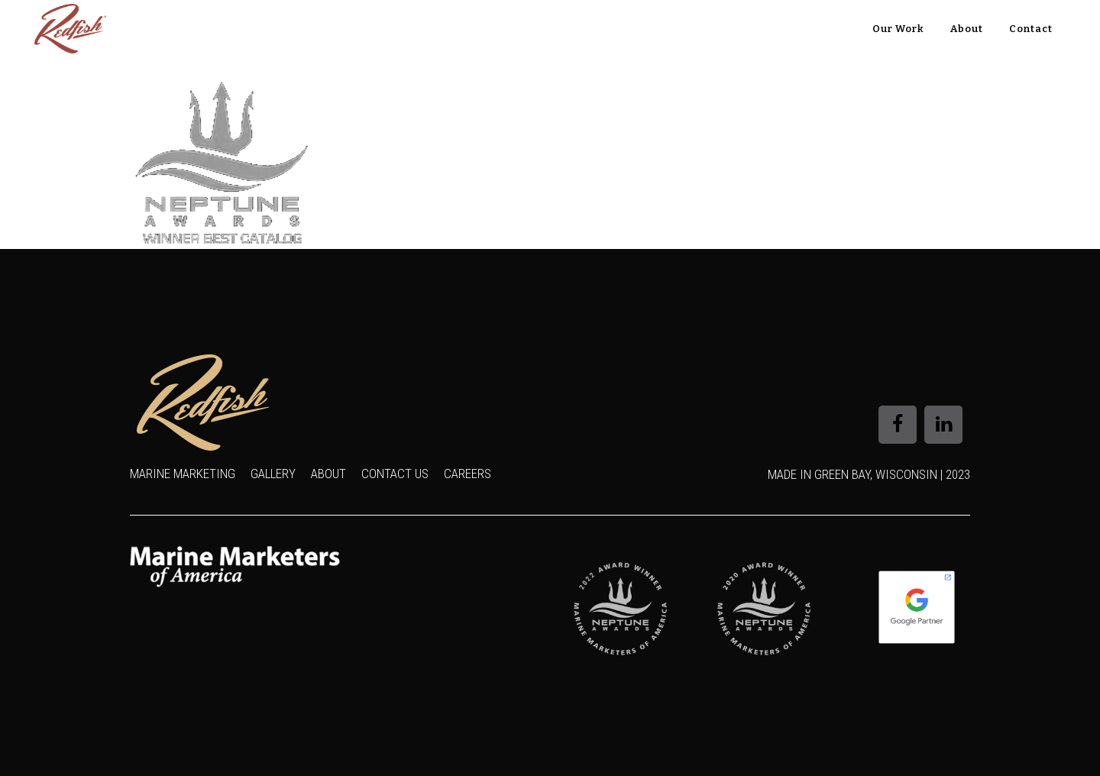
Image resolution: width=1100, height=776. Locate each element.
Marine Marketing (182, 473)
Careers (467, 473)
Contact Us (395, 473)
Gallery (273, 473)
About (328, 473)
